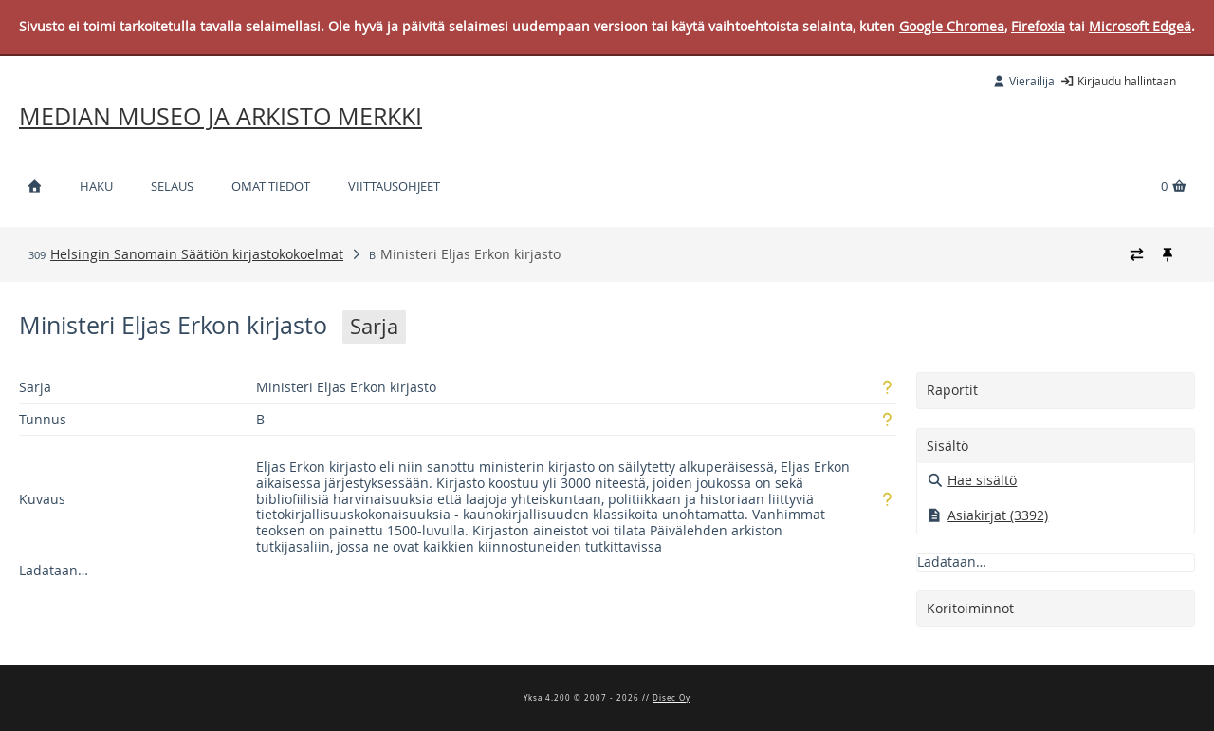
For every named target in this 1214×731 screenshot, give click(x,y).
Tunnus (42, 419)
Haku (96, 186)
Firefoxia (1038, 26)
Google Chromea (951, 26)
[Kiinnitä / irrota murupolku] (1167, 254)
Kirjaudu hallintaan (1118, 81)
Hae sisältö (972, 480)
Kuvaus (42, 499)
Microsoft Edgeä (1140, 26)
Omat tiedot (270, 186)
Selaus (172, 186)
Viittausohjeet (394, 186)
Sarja (35, 387)
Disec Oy (671, 698)
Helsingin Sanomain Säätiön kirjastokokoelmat (196, 254)
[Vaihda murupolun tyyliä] (1136, 254)
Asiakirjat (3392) (988, 515)
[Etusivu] (34, 186)
